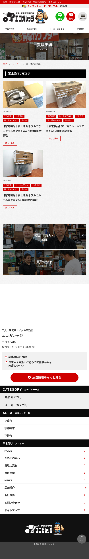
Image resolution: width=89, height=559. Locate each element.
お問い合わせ (45, 502)
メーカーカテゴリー (58, 29)
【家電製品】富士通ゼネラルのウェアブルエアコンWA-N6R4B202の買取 (23, 131)
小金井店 (19, 116)
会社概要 (80, 29)
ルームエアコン (65, 116)
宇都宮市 (68, 120)
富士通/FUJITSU (10, 120)
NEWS (45, 480)
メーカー (16, 64)
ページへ (82, 538)
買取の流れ (45, 465)
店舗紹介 (10, 487)
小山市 (24, 120)
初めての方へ (10, 29)
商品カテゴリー (33, 29)
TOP (5, 64)
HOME (45, 450)
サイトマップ (45, 510)
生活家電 (7, 116)
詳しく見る (10, 143)
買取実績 (45, 472)
